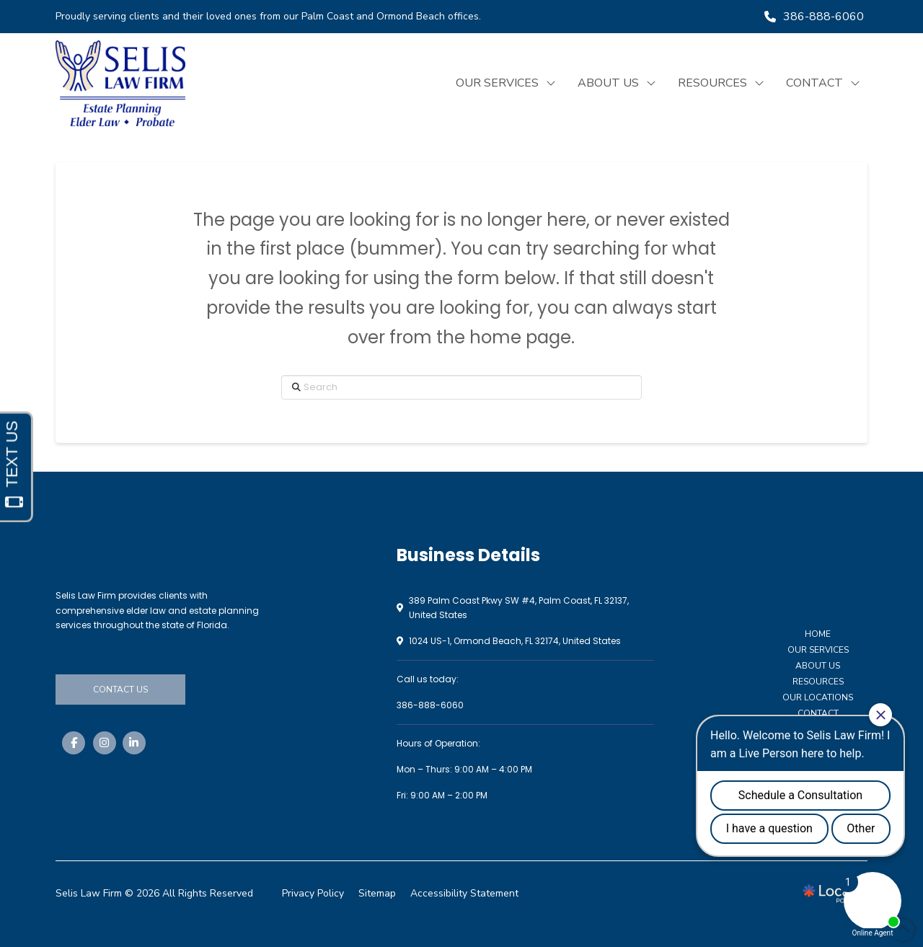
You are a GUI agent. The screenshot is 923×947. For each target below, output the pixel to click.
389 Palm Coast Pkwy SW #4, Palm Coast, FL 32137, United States (519, 607)
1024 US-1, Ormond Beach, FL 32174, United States (515, 641)
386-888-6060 (430, 705)
